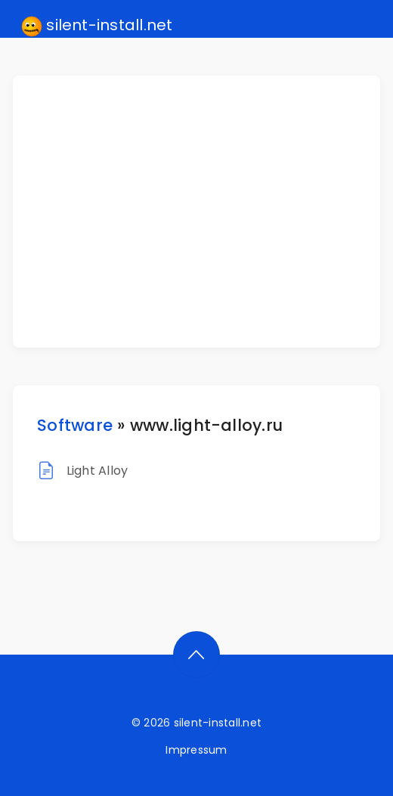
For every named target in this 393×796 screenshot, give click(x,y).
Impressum (196, 749)
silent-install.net (97, 25)
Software (75, 425)
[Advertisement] (205, 211)
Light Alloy (97, 470)
